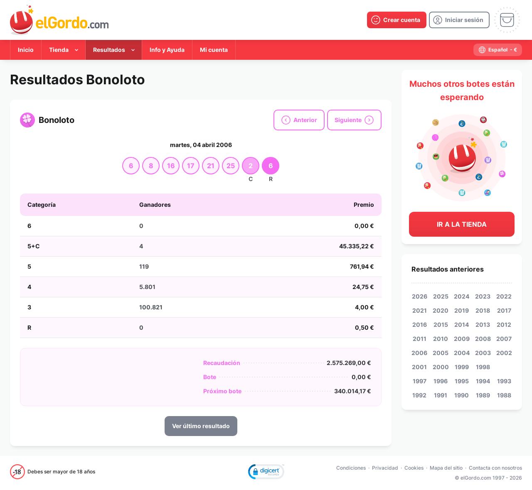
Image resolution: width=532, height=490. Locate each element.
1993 (504, 381)
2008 (483, 338)
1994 (483, 381)
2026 (419, 296)
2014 (461, 324)
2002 (504, 352)
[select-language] (497, 50)
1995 (462, 381)
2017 (504, 310)
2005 (440, 352)
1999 (462, 366)
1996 (440, 381)
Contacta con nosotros (495, 468)
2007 (504, 338)
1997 (419, 381)
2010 (440, 338)
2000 (441, 366)
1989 (483, 395)
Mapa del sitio (446, 468)
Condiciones (351, 468)
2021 (419, 310)
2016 (419, 324)
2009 (462, 338)
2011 (419, 338)
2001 (419, 366)
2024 (461, 296)
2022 (504, 296)
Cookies (414, 468)
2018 (482, 310)
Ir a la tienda (462, 224)
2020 (440, 310)
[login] (459, 20)
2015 (440, 324)
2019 (461, 310)
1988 (504, 395)
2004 (462, 352)
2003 (483, 352)
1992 (419, 395)
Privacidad (385, 468)
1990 (461, 395)
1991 (440, 395)
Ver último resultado (201, 425)
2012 (504, 324)
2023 (482, 296)
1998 (483, 366)
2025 (440, 296)
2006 (419, 352)
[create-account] (396, 20)
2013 (482, 324)
